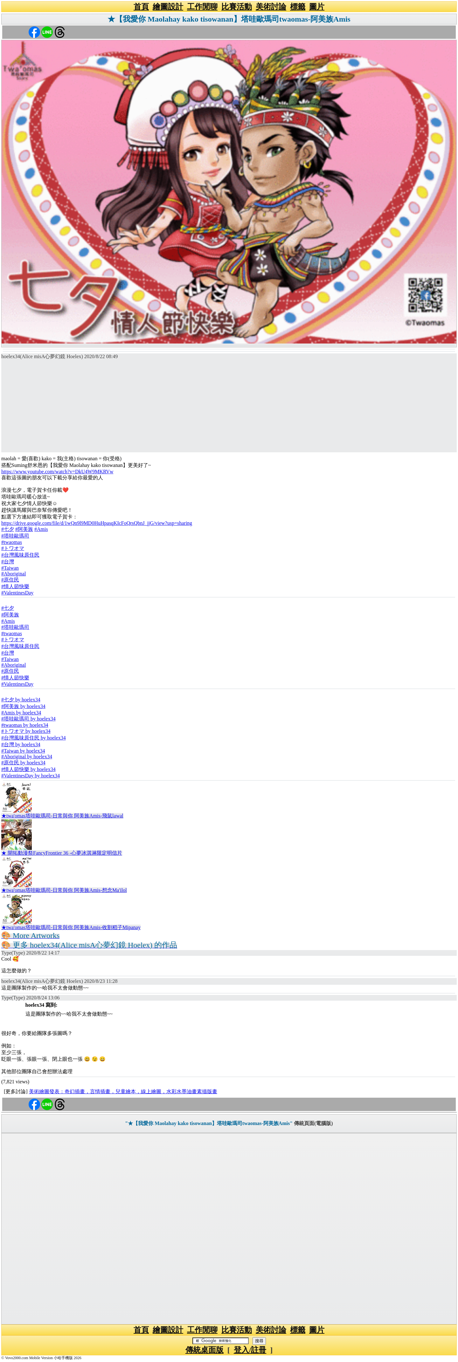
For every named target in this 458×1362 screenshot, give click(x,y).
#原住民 (10, 579)
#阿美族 (24, 529)
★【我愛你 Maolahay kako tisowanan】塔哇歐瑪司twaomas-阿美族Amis (229, 19)
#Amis (41, 529)
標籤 (297, 7)
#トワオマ (12, 548)
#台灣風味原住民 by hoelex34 (33, 737)
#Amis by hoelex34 (21, 712)
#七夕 (7, 529)
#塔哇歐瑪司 (15, 536)
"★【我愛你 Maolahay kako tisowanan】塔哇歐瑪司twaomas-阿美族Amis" (209, 1123)
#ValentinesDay (17, 592)
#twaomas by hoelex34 (24, 725)
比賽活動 (236, 7)
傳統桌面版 (204, 1350)
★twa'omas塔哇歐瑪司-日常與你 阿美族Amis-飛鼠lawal (62, 815)
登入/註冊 (250, 1350)
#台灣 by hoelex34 (20, 744)
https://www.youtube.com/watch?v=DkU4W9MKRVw (57, 471)
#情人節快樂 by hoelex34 (28, 769)
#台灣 (7, 561)
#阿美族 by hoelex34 (23, 706)
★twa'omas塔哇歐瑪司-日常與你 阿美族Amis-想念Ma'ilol (64, 890)
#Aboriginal (13, 573)
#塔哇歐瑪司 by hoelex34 (28, 718)
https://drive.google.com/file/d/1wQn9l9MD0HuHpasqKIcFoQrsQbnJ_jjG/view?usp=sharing (96, 523)
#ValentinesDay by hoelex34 (30, 775)
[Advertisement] (229, 407)
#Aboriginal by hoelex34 (26, 756)
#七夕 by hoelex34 (20, 699)
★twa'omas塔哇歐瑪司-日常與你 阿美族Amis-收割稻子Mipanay (71, 927)
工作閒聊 (202, 7)
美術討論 (271, 7)
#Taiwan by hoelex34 (23, 751)
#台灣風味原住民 (20, 555)
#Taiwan (10, 568)
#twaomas (11, 542)
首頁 (141, 7)
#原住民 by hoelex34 (23, 762)
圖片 (316, 7)
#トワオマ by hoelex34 (26, 731)
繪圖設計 (168, 7)
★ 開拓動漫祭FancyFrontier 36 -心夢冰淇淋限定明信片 (61, 853)
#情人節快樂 (15, 586)
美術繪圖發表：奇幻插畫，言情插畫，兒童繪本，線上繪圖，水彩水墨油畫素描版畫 (123, 1091)
